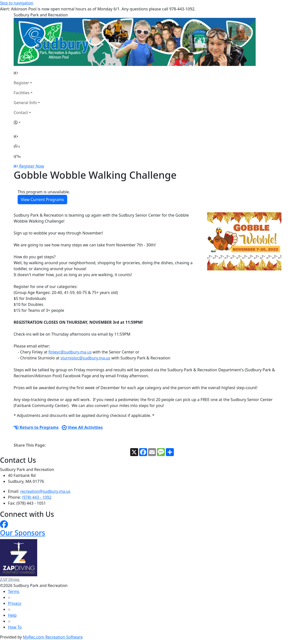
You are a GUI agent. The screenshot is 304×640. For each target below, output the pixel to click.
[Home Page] (27, 73)
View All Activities (82, 427)
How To (15, 627)
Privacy (14, 603)
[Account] (27, 122)
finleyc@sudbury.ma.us (69, 352)
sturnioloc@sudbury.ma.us (85, 358)
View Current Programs (42, 199)
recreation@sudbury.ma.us (45, 491)
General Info (25, 102)
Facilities (22, 92)
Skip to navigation (16, 3)
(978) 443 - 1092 (37, 497)
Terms (13, 591)
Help (12, 615)
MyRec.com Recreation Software (53, 637)
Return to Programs (36, 427)
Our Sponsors (22, 532)
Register (21, 83)
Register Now (31, 166)
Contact (21, 112)
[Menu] (17, 156)
